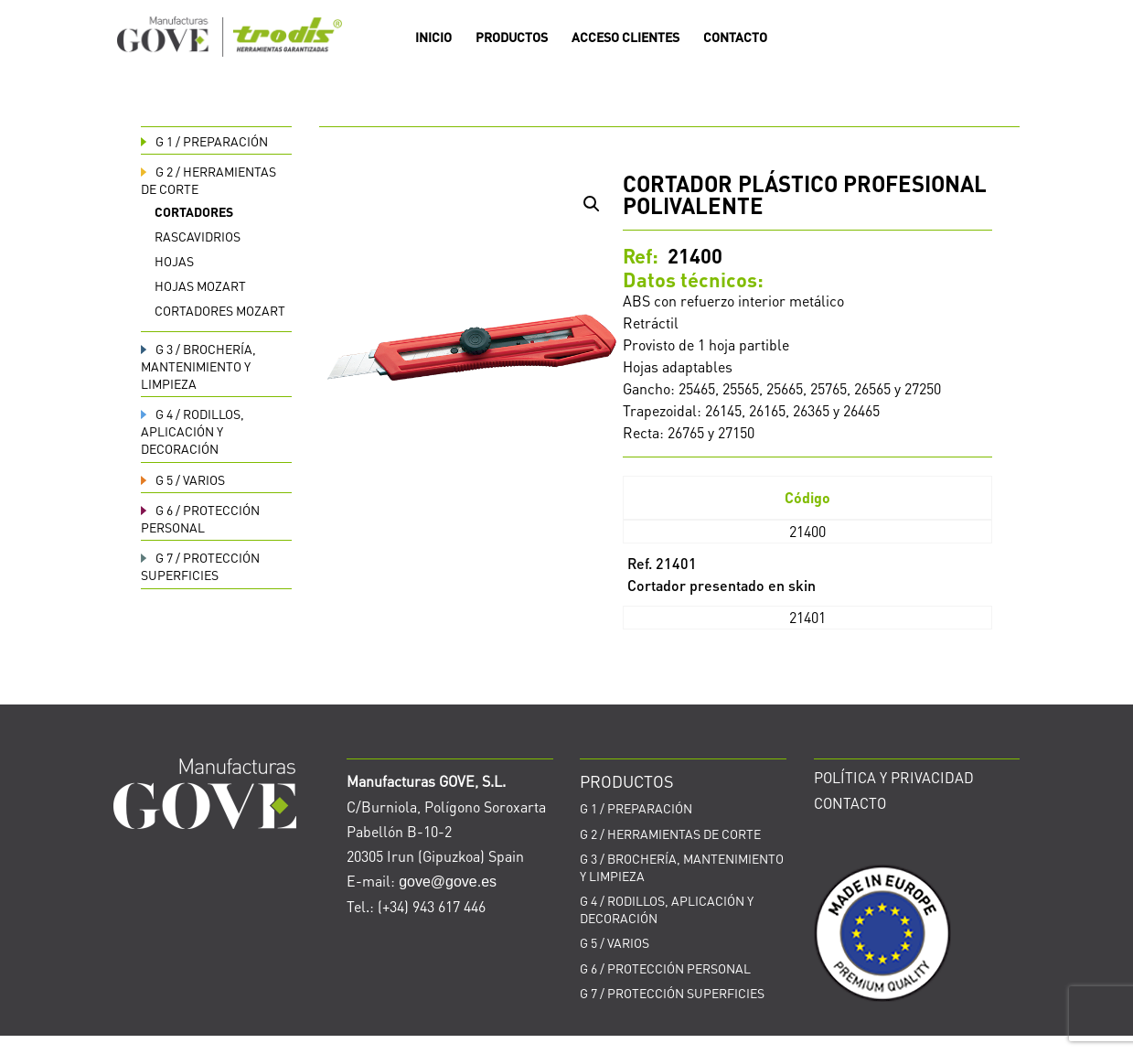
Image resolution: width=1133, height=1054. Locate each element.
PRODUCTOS (512, 37)
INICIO (433, 37)
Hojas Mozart (200, 285)
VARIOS (183, 479)
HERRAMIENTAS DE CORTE (670, 833)
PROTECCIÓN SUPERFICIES (200, 566)
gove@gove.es (448, 881)
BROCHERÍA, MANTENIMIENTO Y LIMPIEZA (198, 366)
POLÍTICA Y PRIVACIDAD (894, 777)
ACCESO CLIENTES (625, 37)
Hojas (174, 261)
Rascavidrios (197, 236)
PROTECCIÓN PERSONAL (200, 518)
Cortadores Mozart (220, 310)
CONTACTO (735, 37)
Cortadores (194, 211)
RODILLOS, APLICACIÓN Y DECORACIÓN (192, 431)
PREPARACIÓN (204, 141)
